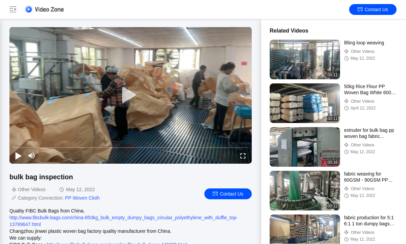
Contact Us (373, 9)
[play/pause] (18, 155)
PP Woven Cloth (82, 198)
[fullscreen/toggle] (243, 155)
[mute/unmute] (32, 155)
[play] (130, 95)
